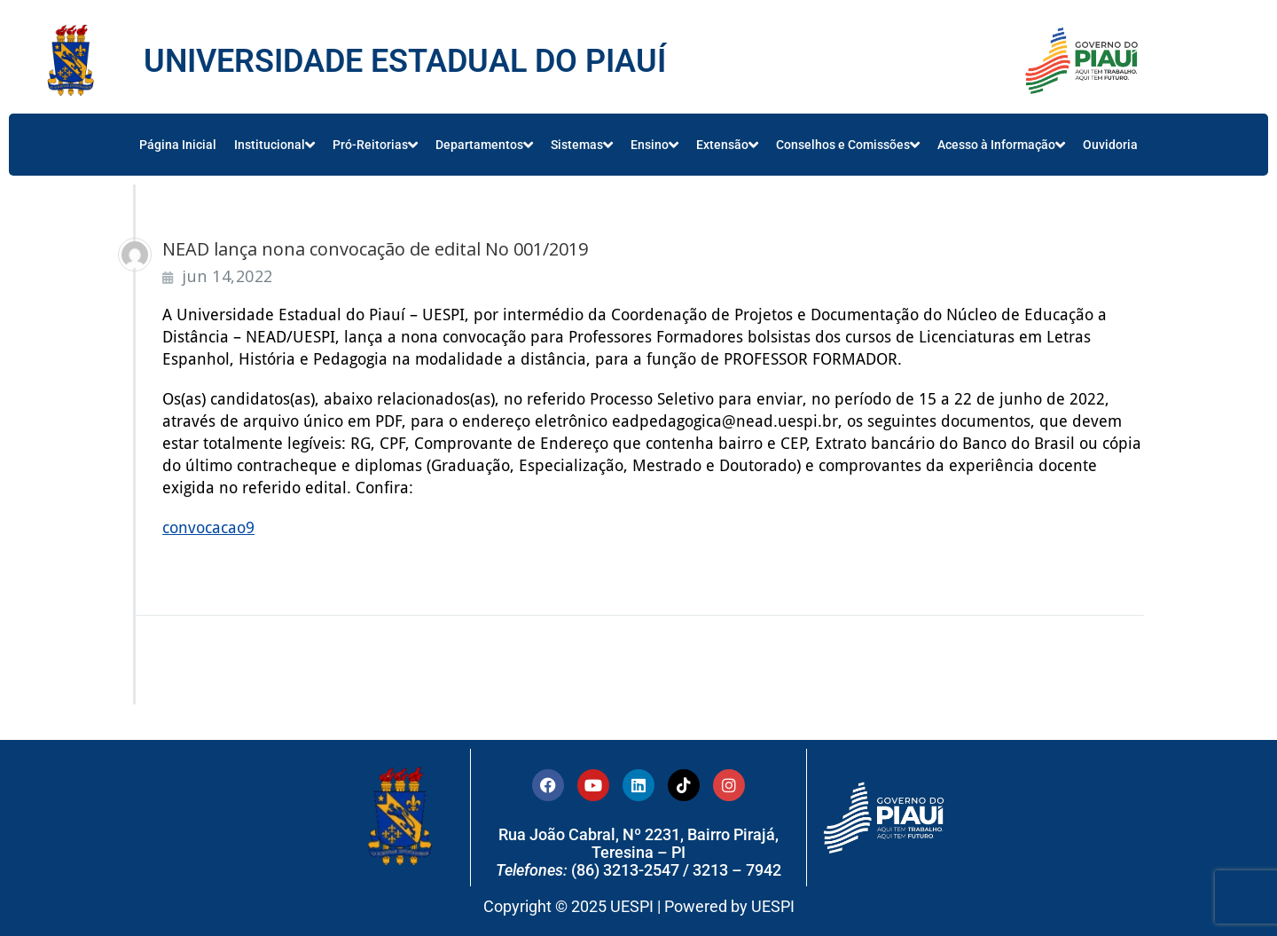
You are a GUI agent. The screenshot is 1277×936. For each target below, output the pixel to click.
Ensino (654, 145)
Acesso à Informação (1001, 145)
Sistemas (582, 145)
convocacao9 (208, 527)
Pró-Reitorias (375, 145)
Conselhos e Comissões (848, 145)
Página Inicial (177, 145)
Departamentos (484, 145)
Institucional (274, 145)
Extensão (727, 145)
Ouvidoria (1110, 145)
